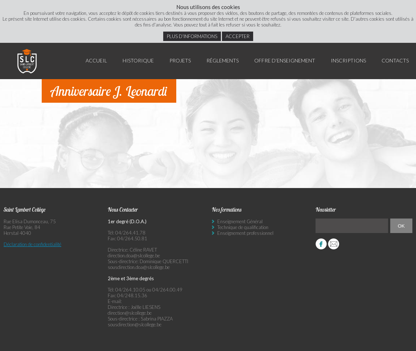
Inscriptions (348, 60)
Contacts (395, 60)
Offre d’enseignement (284, 60)
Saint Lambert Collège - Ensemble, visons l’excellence (27, 61)
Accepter (238, 36)
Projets (180, 60)
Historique (138, 60)
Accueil (96, 60)
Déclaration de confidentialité (32, 244)
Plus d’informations (192, 36)
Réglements (222, 60)
